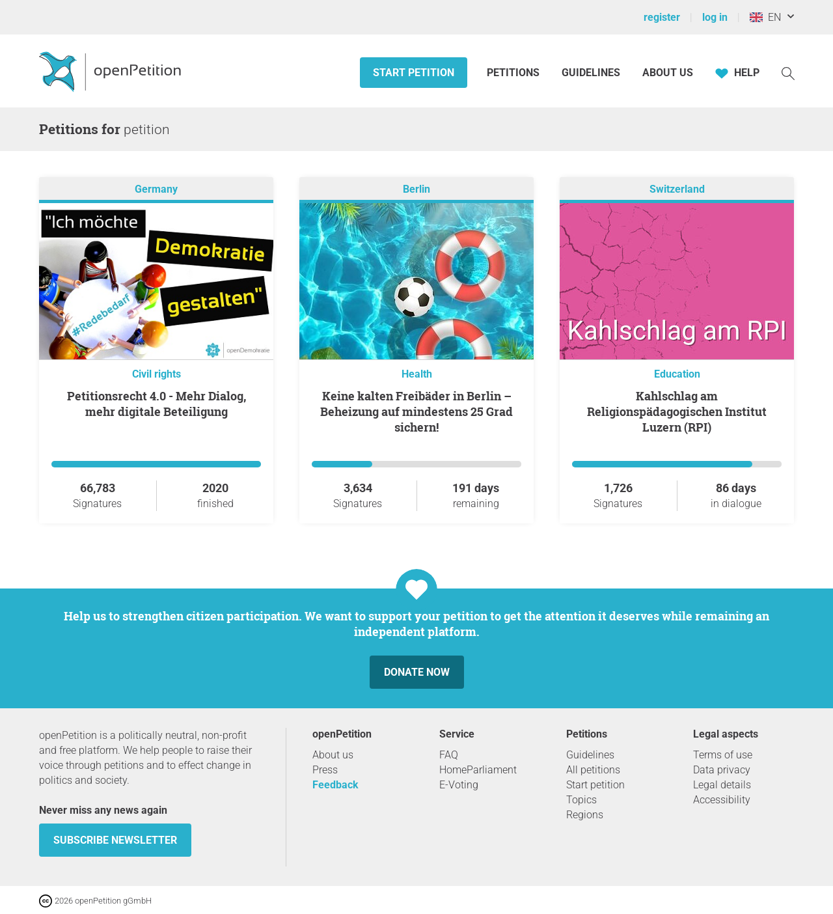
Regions (584, 815)
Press (325, 770)
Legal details (722, 785)
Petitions (514, 72)
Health (417, 374)
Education (677, 374)
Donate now (417, 672)
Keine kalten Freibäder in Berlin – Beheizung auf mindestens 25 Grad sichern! (416, 411)
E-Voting (458, 785)
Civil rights (156, 374)
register (662, 17)
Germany (156, 189)
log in (715, 17)
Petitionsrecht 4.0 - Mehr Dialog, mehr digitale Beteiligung (156, 403)
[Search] (788, 72)
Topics (581, 800)
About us (667, 72)
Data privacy (721, 770)
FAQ (448, 755)
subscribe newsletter (115, 840)
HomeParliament (478, 770)
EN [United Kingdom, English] (765, 17)
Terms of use (722, 755)
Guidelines (591, 72)
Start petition (413, 72)
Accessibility (721, 800)
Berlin (416, 189)
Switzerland (677, 189)
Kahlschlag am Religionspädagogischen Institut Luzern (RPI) (677, 411)
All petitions (593, 770)
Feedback (335, 785)
